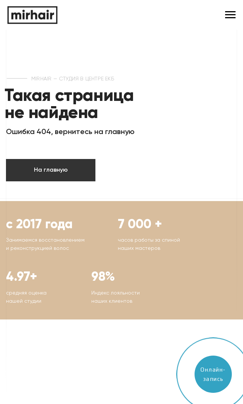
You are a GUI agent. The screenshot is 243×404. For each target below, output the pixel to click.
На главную (51, 170)
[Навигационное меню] (230, 15)
